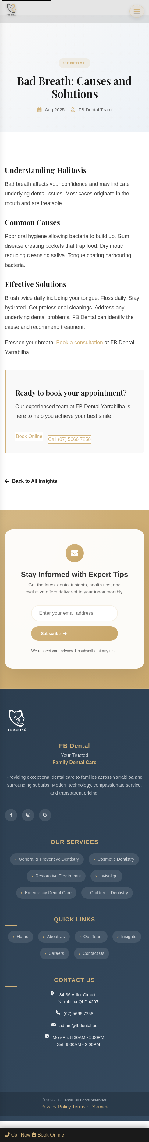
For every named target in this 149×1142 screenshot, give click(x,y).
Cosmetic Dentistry (116, 859)
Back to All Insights (31, 481)
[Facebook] (11, 815)
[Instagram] (28, 815)
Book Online (29, 436)
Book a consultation (79, 343)
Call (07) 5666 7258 (69, 439)
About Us (56, 936)
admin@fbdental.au (78, 1025)
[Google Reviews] (45, 815)
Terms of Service (90, 1106)
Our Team (93, 936)
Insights (129, 936)
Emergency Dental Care (48, 892)
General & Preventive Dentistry (49, 859)
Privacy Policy (56, 1106)
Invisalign (108, 875)
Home (22, 936)
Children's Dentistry (109, 892)
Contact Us (93, 953)
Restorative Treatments (58, 875)
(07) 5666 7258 (79, 1013)
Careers (56, 953)
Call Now (18, 1134)
